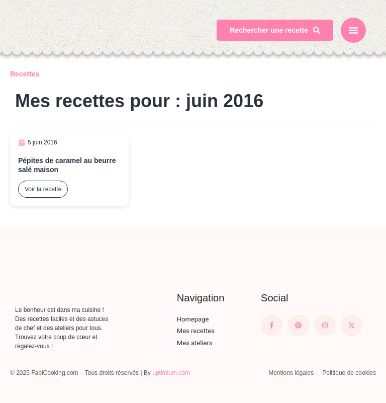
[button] (353, 30)
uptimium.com (171, 372)
